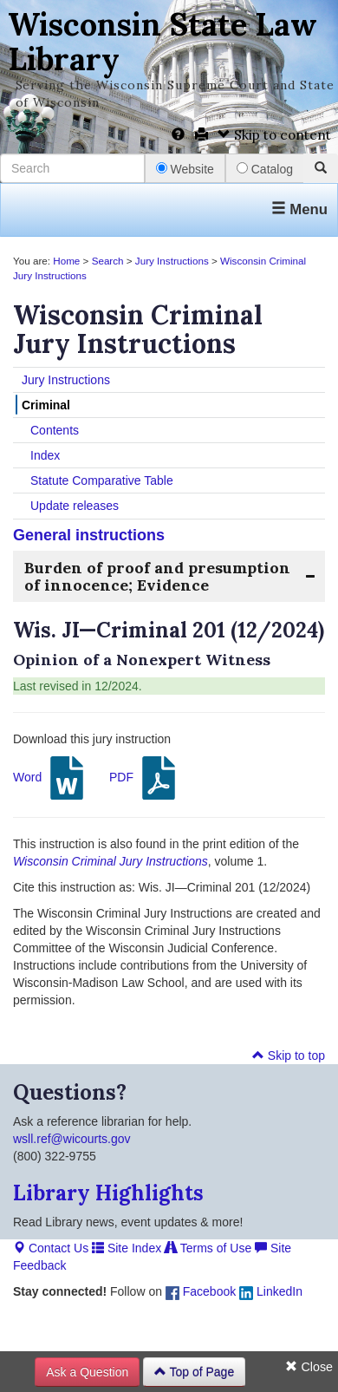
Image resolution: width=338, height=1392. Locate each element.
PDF (144, 778)
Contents (54, 430)
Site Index (126, 1248)
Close (309, 1367)
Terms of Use (208, 1248)
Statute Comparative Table (101, 480)
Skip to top (288, 1055)
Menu (299, 209)
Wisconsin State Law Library (162, 41)
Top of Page (194, 1372)
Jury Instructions (172, 260)
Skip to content (274, 135)
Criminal (46, 405)
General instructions (89, 535)
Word (50, 778)
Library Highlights (108, 1193)
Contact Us (50, 1248)
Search (108, 260)
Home (66, 260)
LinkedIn (270, 1291)
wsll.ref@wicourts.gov (72, 1139)
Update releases (74, 506)
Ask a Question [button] (87, 1372)
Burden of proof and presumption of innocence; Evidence (157, 576)
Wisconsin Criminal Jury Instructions (110, 861)
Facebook (201, 1291)
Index (45, 455)
